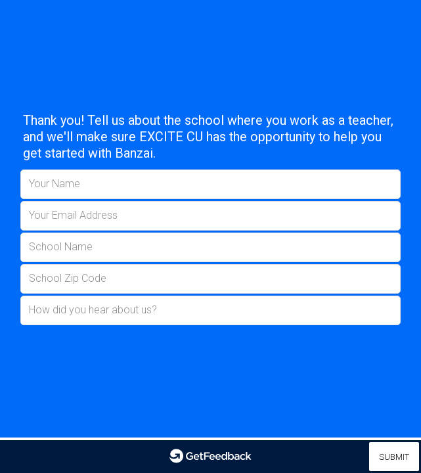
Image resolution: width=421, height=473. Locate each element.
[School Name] (210, 247)
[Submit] (394, 456)
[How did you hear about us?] (210, 310)
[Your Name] (210, 184)
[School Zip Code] (210, 279)
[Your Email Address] (210, 216)
